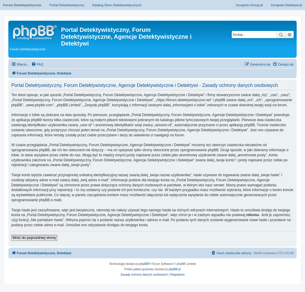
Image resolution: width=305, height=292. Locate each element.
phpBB (144, 264)
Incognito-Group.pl (249, 5)
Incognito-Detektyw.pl (286, 5)
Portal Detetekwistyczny (66, 5)
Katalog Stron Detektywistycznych (117, 5)
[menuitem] (37, 64)
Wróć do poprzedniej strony (34, 238)
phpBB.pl (175, 269)
